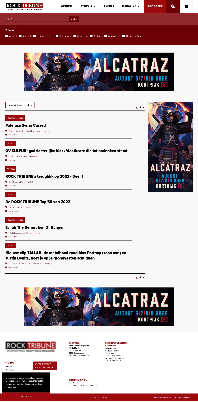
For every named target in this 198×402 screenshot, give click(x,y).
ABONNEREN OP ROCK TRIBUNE (43, 366)
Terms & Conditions (162, 397)
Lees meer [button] (11, 387)
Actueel (67, 6)
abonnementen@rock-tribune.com (83, 385)
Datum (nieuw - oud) (19, 105)
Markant (8, 367)
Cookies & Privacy (184, 397)
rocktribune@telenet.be (79, 355)
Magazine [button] (131, 6)
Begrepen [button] (26, 396)
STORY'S (9, 363)
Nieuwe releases (12, 370)
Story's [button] (88, 6)
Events (109, 6)
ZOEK (74, 18)
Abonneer (155, 6)
